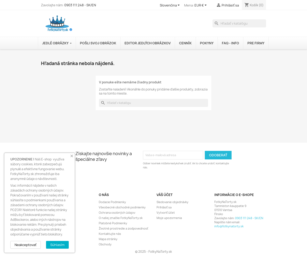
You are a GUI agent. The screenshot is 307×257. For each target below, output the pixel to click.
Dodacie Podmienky (112, 202)
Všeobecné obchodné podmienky (122, 207)
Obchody (105, 244)
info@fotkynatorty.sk (229, 226)
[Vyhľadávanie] (239, 23)
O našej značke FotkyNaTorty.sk (121, 218)
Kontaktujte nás (110, 234)
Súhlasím (57, 245)
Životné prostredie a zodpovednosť (123, 228)
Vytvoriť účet (166, 213)
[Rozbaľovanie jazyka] (170, 5)
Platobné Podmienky (113, 223)
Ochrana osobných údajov (117, 213)
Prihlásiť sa (164, 207)
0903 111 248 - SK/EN (80, 5)
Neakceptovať (25, 245)
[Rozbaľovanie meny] (201, 5)
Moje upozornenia (169, 218)
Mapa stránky (108, 239)
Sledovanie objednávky (172, 202)
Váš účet (165, 195)
